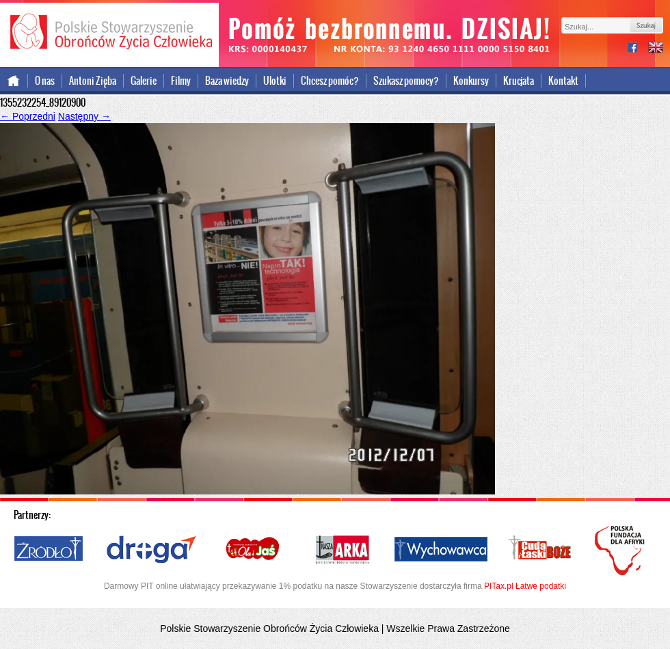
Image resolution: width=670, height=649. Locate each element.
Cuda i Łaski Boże (540, 549)
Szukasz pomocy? (406, 81)
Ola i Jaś (253, 549)
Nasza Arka (341, 549)
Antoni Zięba (92, 81)
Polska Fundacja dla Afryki (621, 550)
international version (655, 48)
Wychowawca (440, 549)
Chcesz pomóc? (330, 81)
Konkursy (471, 81)
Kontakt (563, 81)
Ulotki (274, 81)
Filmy (181, 81)
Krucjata (518, 81)
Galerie (144, 81)
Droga (151, 549)
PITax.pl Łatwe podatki (525, 586)
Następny (84, 116)
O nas (45, 81)
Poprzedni (27, 116)
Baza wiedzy (227, 81)
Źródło (49, 549)
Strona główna (14, 81)
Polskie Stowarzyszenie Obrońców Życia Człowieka (109, 33)
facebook (638, 48)
